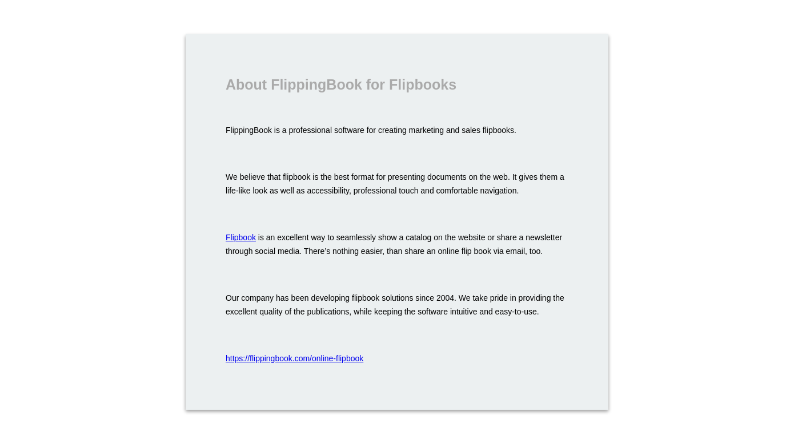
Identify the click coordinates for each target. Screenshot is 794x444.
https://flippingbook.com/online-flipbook (294, 358)
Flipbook (241, 237)
